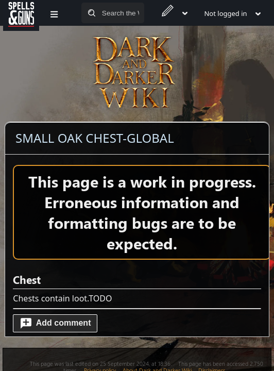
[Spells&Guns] (21, 13)
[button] (55, 323)
